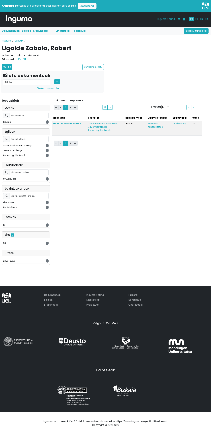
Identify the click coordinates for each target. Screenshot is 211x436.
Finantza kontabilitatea (67, 123)
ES (196, 18)
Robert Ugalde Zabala (99, 130)
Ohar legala (135, 305)
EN (201, 18)
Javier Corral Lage (97, 126)
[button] (9, 67)
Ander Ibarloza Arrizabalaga (102, 123)
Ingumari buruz (166, 19)
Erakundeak (40, 31)
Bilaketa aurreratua (48, 88)
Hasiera (6, 40)
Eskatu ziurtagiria (196, 31)
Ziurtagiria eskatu (93, 66)
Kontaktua (134, 300)
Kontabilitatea (155, 126)
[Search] (26, 82)
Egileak (26, 31)
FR (206, 18)
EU (191, 18)
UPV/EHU (21, 59)
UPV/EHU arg (179, 123)
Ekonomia (153, 123)
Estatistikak (63, 31)
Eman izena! (87, 6)
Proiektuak (79, 31)
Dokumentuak (11, 31)
